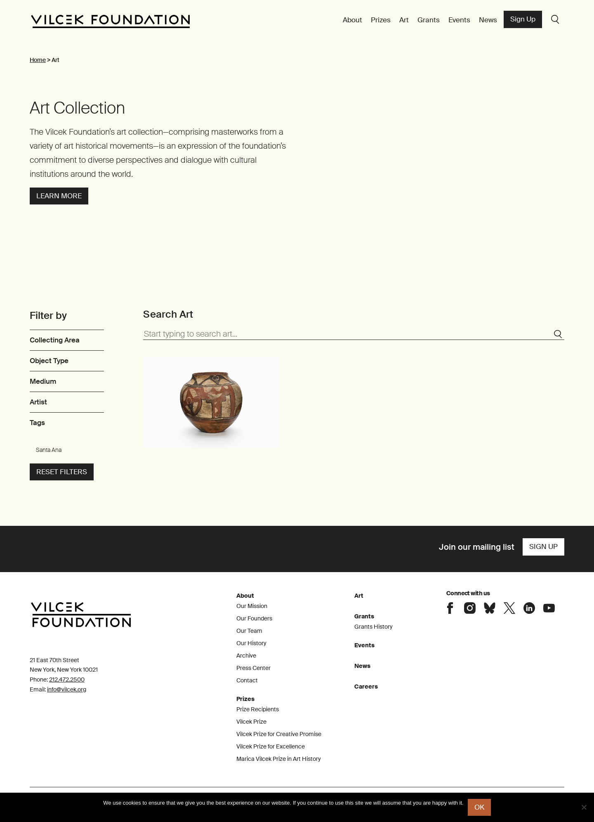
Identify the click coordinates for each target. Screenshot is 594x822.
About (352, 19)
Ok (479, 807)
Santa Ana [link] (48, 450)
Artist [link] (38, 401)
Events (459, 19)
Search (555, 19)
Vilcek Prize (251, 721)
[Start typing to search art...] (353, 334)
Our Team (249, 630)
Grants (428, 19)
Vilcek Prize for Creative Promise (278, 734)
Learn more (59, 195)
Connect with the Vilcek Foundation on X (509, 608)
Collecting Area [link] (55, 339)
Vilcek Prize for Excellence (270, 746)
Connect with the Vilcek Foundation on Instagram (470, 608)
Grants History (373, 626)
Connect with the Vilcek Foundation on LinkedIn (529, 608)
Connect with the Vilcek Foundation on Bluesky (489, 608)
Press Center (253, 668)
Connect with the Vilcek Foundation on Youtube (549, 608)
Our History (251, 643)
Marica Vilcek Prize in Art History (278, 759)
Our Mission (251, 606)
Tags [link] (37, 422)
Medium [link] (43, 381)
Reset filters (61, 471)
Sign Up (522, 19)
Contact (247, 680)
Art (404, 19)
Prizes (381, 19)
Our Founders (254, 618)
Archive (246, 655)
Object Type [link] (49, 360)
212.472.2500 (67, 679)
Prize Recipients (257, 709)
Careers (366, 686)
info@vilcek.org (66, 689)
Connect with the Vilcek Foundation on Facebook (450, 608)
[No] (584, 807)
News (488, 19)
